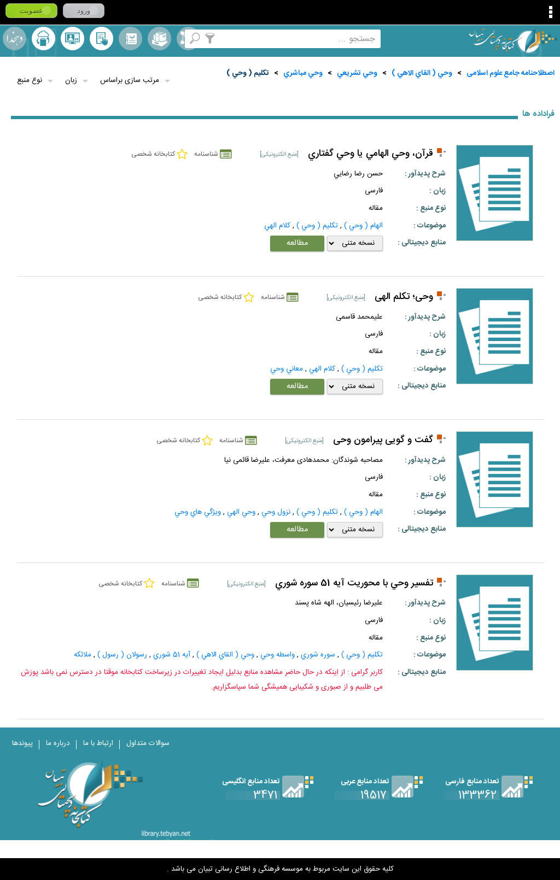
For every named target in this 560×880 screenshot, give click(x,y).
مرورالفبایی (130, 38)
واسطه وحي (277, 655)
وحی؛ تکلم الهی (404, 297)
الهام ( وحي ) (363, 226)
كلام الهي (277, 226)
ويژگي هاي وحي (197, 512)
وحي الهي (241, 512)
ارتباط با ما (98, 743)
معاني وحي (286, 369)
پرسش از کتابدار (72, 38)
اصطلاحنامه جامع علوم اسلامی (510, 73)
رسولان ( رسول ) (122, 655)
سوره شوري (318, 655)
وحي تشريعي (357, 73)
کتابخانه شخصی (101, 38)
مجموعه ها (159, 38)
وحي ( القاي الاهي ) (422, 73)
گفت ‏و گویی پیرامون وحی (383, 440)
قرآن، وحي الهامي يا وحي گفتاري (370, 154)
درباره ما (58, 743)
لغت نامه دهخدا (14, 38)
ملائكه (82, 655)
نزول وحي (275, 512)
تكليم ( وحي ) (247, 73)
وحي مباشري (303, 73)
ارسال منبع (43, 38)
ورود (83, 11)
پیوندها (22, 743)
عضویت (31, 11)
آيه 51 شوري (171, 655)
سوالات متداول (148, 743)
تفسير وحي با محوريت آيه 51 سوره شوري (354, 583)
